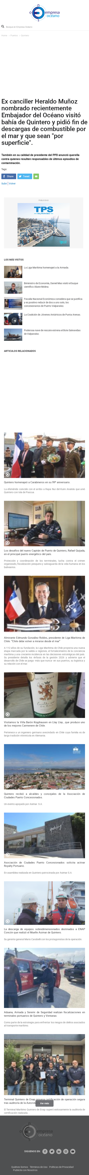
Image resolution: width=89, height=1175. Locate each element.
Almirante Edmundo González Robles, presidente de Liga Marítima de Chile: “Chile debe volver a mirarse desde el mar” (44, 922)
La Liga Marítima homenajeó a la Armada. (46, 272)
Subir (4, 183)
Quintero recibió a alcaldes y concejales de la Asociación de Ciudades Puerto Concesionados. (44, 1078)
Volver (12, 183)
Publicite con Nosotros (57, 1170)
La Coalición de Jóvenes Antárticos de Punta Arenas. (52, 319)
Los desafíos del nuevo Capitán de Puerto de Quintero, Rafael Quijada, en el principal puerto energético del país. (44, 835)
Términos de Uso (71, 1167)
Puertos (14, 35)
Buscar (2, 26)
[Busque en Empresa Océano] (21, 27)
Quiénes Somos (51, 1167)
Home (4, 35)
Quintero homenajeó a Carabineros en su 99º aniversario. (37, 765)
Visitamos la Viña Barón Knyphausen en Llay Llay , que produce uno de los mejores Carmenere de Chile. (44, 1007)
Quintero (25, 35)
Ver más (44, 1105)
